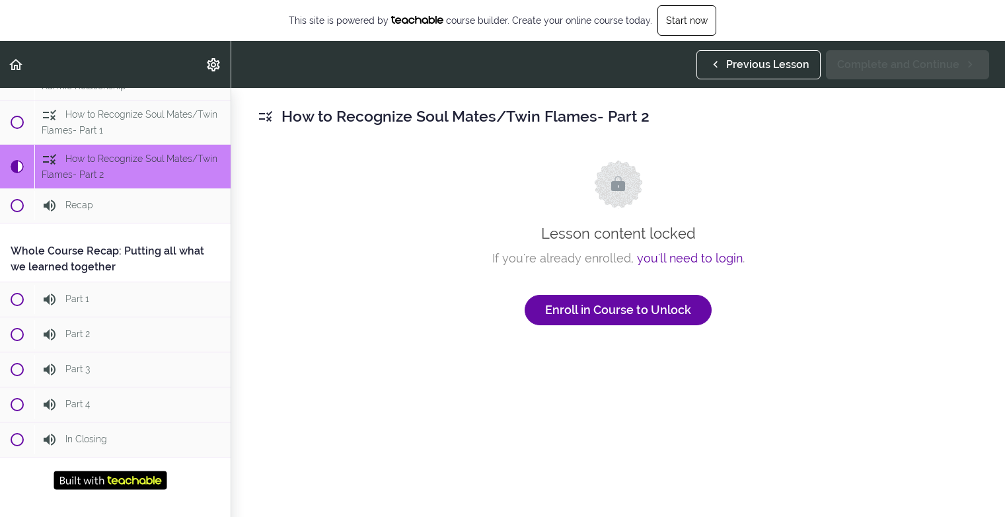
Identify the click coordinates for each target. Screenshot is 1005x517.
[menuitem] (214, 64)
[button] (16, 64)
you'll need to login (690, 258)
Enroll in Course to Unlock (618, 310)
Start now (687, 20)
